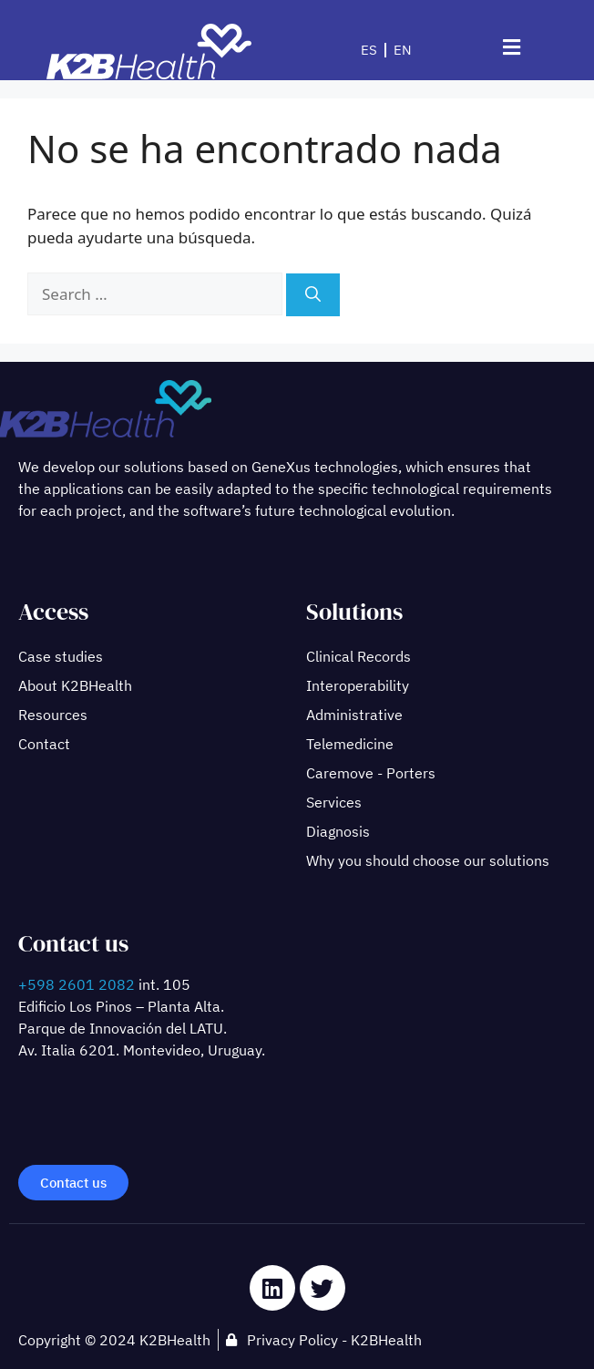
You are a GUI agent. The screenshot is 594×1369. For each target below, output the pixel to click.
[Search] (313, 295)
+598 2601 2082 (76, 984)
